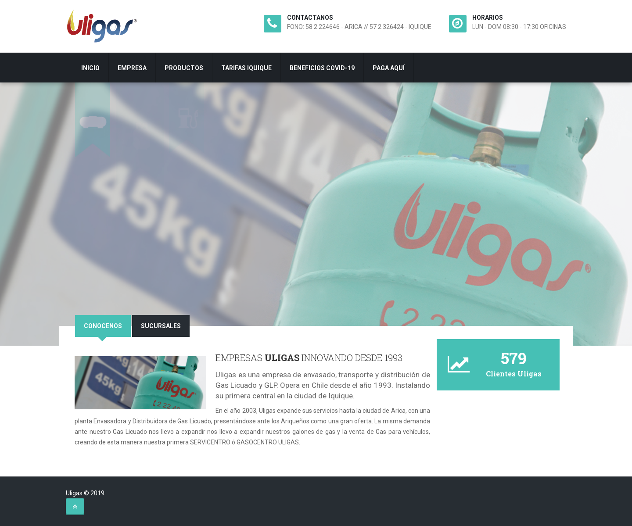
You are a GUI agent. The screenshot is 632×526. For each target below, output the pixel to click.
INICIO (90, 68)
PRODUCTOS (184, 68)
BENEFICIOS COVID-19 (322, 68)
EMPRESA (132, 68)
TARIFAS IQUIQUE (246, 68)
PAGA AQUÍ (389, 68)
